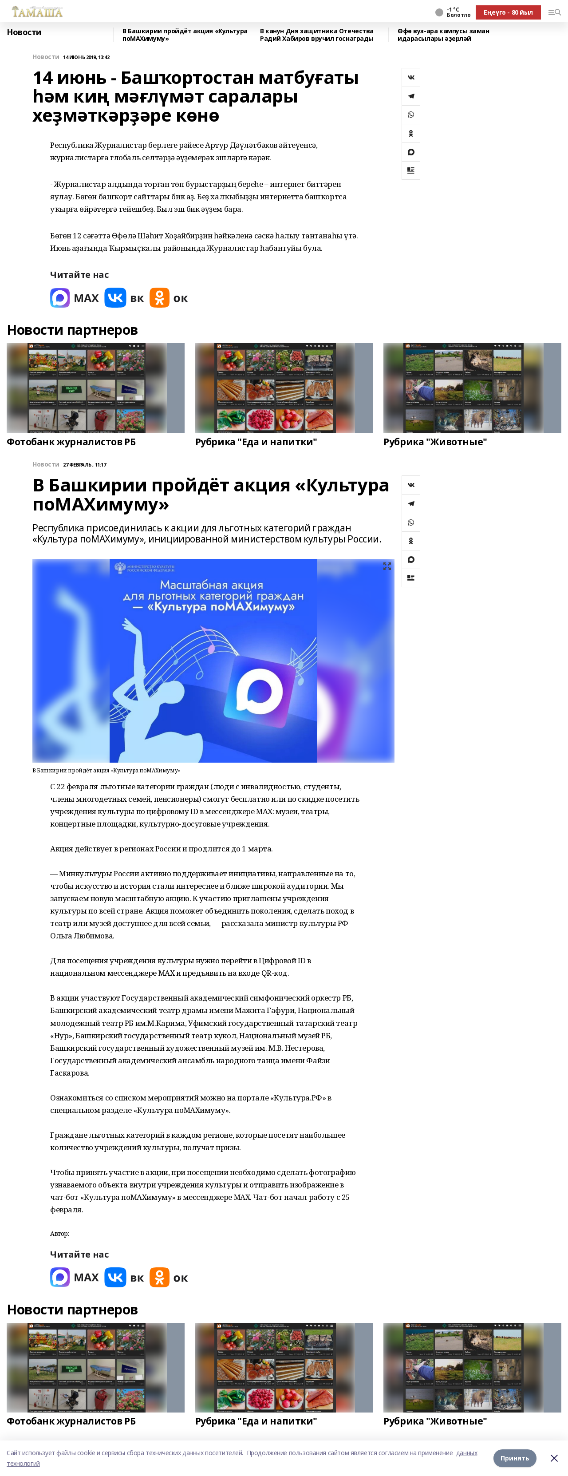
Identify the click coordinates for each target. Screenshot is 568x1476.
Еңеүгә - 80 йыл (508, 12)
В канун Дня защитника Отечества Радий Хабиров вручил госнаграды (317, 35)
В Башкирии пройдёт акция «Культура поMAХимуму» (185, 35)
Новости (24, 32)
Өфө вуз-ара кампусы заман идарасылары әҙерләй (443, 35)
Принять (515, 1458)
